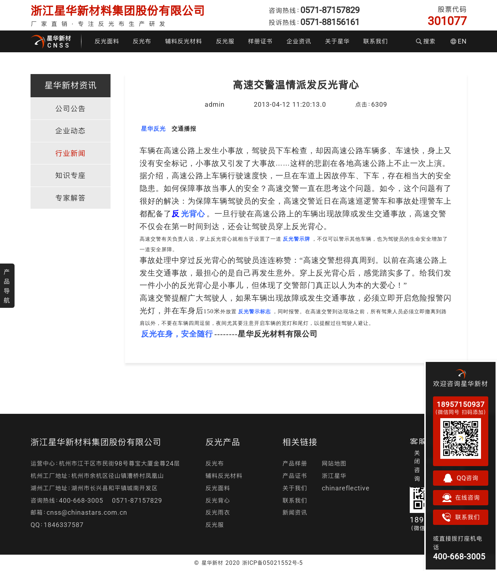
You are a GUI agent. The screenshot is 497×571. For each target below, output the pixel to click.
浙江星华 (334, 476)
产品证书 (294, 476)
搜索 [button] (426, 41)
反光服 (225, 41)
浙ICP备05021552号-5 (272, 563)
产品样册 (294, 463)
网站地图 (334, 463)
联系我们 (375, 41)
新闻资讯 (294, 512)
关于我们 (294, 488)
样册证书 (260, 41)
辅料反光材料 (183, 41)
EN (458, 41)
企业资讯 (298, 41)
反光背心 (217, 500)
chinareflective (346, 488)
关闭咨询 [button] (417, 466)
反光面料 (107, 41)
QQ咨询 (460, 478)
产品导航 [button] (7, 286)
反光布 (142, 41)
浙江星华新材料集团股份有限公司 (118, 10)
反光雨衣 (217, 512)
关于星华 (337, 41)
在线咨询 (460, 497)
